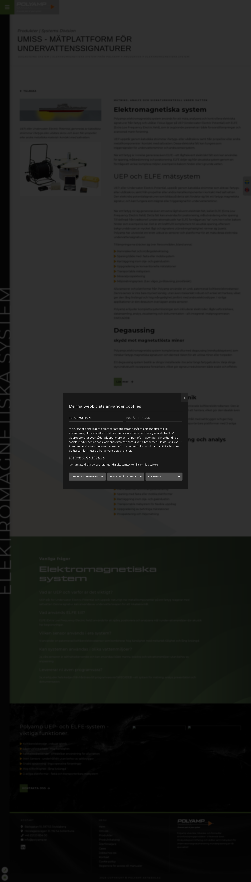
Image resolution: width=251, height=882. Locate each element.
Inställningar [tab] (138, 418)
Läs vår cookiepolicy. (87, 457)
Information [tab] (80, 418)
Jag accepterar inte (84, 476)
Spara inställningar (123, 476)
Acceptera (155, 476)
